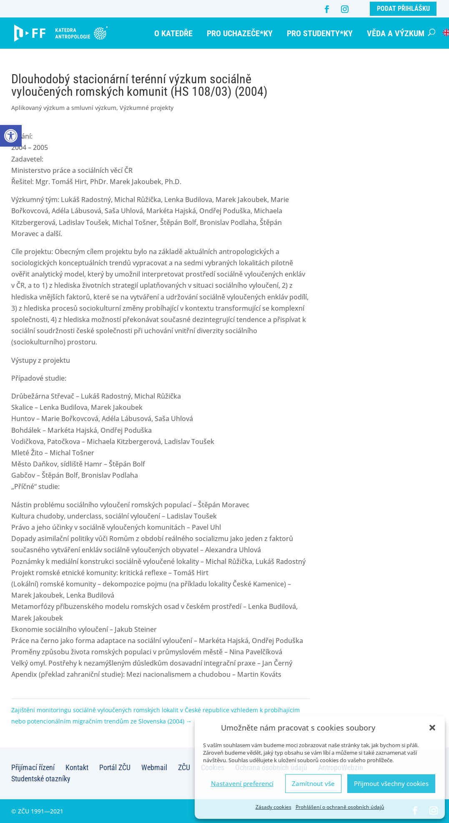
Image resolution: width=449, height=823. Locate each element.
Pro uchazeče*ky (240, 33)
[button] (11, 136)
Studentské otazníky (40, 778)
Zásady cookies (273, 807)
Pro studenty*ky (320, 33)
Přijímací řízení (33, 767)
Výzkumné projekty (146, 108)
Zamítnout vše (313, 783)
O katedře (173, 33)
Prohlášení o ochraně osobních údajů (340, 807)
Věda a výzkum (395, 33)
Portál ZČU (114, 767)
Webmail (154, 767)
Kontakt (76, 767)
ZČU (184, 767)
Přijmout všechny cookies (391, 783)
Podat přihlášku (403, 8)
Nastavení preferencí (242, 783)
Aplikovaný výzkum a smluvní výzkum (63, 108)
